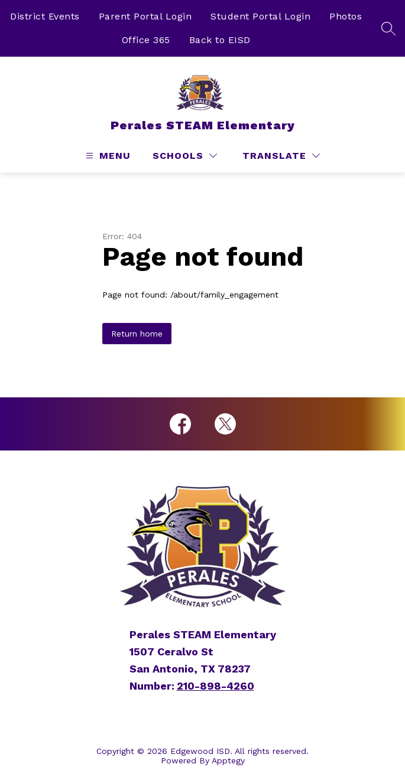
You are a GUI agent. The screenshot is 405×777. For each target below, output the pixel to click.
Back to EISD (220, 39)
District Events (45, 16)
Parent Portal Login (145, 16)
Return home (137, 333)
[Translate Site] (281, 155)
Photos (345, 16)
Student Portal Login (260, 16)
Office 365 (146, 39)
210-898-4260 (215, 686)
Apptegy (228, 760)
